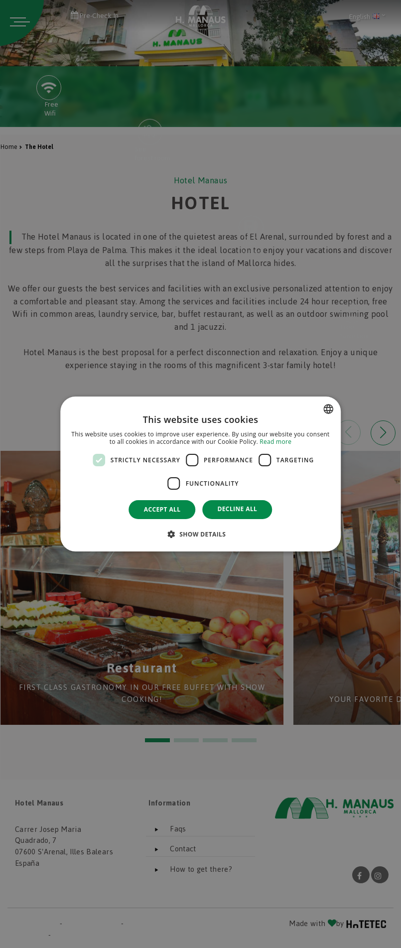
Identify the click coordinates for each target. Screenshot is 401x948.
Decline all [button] (237, 509)
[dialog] (200, 474)
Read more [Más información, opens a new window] (275, 442)
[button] (200, 534)
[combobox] (328, 409)
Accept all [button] (162, 509)
